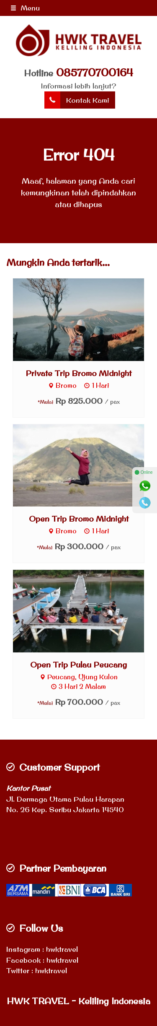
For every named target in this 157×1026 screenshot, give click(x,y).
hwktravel (62, 949)
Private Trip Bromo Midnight (78, 373)
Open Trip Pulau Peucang (78, 665)
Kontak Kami (76, 100)
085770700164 (94, 72)
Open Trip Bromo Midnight (79, 519)
